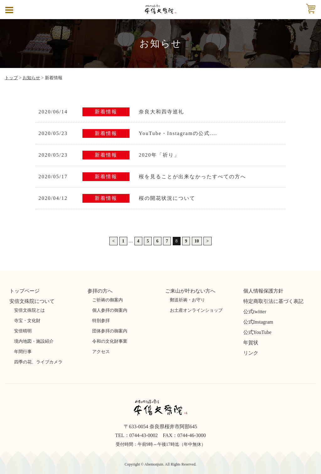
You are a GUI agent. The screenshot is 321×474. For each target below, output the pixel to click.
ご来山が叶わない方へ (190, 291)
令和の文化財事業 (109, 341)
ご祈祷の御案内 (107, 300)
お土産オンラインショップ (196, 310)
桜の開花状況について (167, 198)
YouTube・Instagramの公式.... (178, 133)
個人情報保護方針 (263, 291)
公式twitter (254, 311)
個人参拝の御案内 (109, 310)
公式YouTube (257, 332)
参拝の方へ (100, 291)
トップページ (24, 291)
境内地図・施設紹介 (34, 341)
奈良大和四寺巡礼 (161, 111)
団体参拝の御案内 (109, 331)
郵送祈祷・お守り (187, 300)
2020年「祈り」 (159, 155)
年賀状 (250, 342)
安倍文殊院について (32, 301)
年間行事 (23, 351)
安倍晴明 (23, 331)
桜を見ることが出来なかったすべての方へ (192, 176)
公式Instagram (258, 322)
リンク (250, 353)
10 (197, 241)
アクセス (101, 351)
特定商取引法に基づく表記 (273, 301)
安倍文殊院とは (29, 310)
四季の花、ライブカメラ (38, 362)
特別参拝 (101, 320)
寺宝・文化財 (27, 320)
